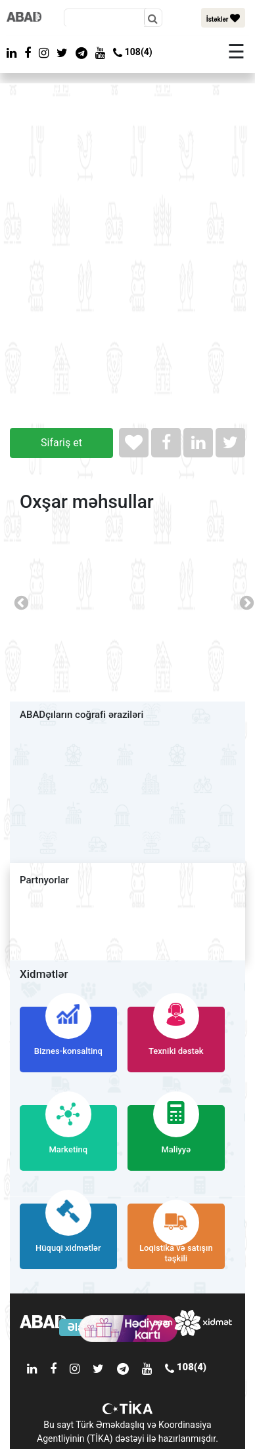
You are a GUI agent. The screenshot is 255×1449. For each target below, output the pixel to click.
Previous (19, 601)
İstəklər (223, 18)
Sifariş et (61, 442)
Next (245, 601)
